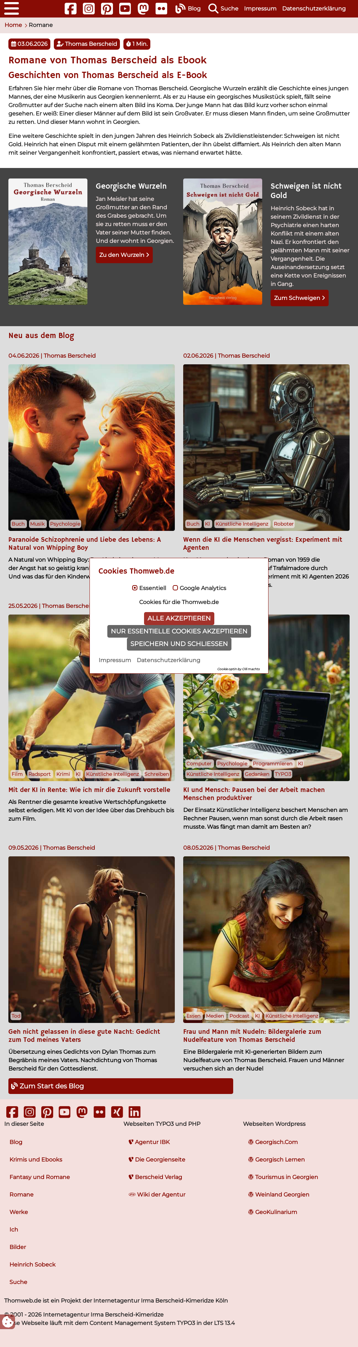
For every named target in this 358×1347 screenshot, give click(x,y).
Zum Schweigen (299, 298)
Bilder (17, 1247)
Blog (15, 1142)
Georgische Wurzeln (131, 186)
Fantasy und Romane (39, 1177)
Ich (13, 1229)
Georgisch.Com (273, 1142)
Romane (21, 1194)
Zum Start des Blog (47, 1086)
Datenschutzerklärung (314, 8)
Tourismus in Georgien (283, 1177)
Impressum (260, 8)
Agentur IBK (149, 1142)
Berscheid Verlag (155, 1177)
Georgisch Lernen (276, 1159)
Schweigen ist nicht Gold (306, 191)
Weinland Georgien (278, 1194)
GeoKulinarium (272, 1212)
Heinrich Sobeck (32, 1264)
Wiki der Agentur (157, 1194)
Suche (18, 1282)
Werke (18, 1212)
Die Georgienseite (157, 1159)
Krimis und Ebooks (35, 1159)
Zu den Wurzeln (124, 255)
